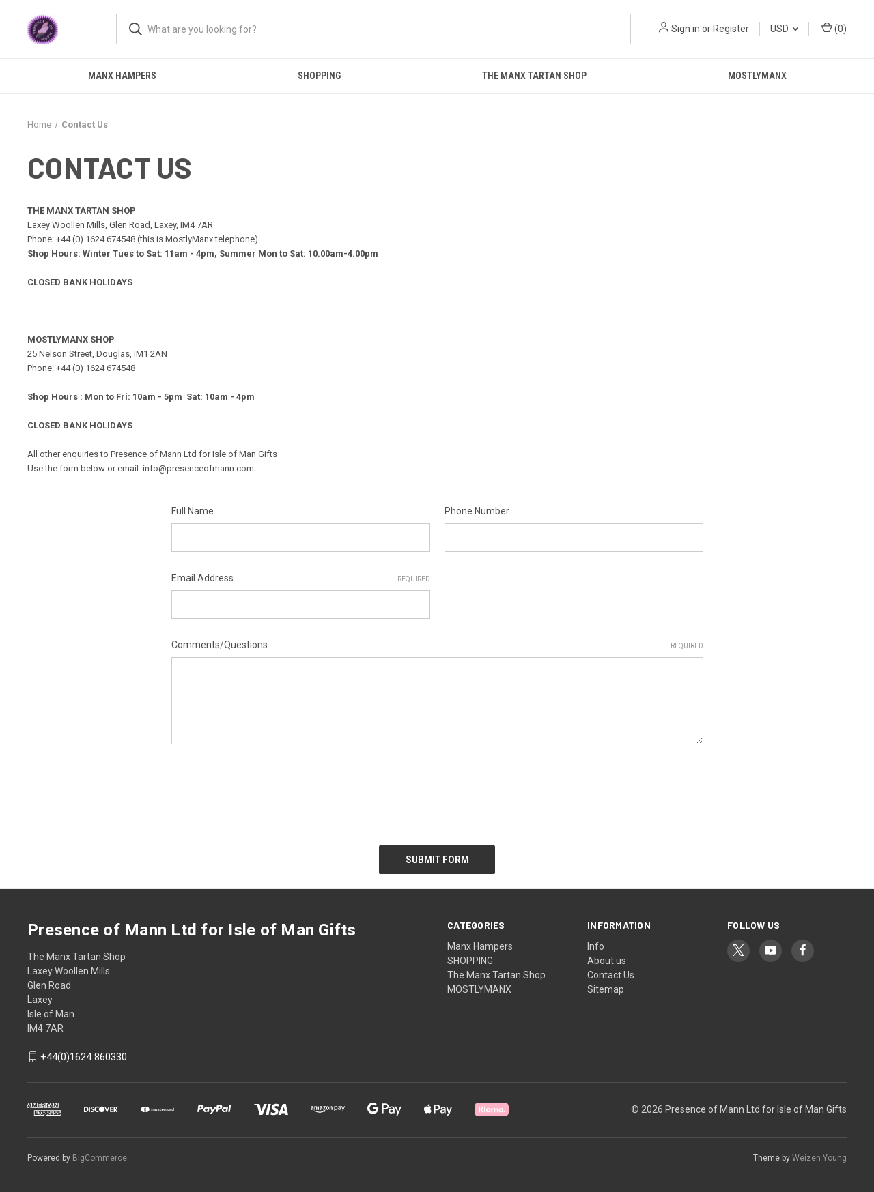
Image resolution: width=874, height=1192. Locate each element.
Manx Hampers (122, 75)
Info (595, 945)
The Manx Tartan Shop (534, 75)
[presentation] (275, 790)
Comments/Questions (437, 645)
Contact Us (610, 974)
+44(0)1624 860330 (83, 1057)
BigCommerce (99, 1157)
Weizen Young (819, 1157)
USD (784, 28)
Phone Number (477, 511)
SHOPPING (319, 75)
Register (731, 28)
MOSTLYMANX (757, 75)
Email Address (300, 578)
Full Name (192, 511)
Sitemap (605, 988)
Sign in (685, 28)
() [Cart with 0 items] (834, 28)
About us (606, 960)
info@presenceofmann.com (198, 468)
